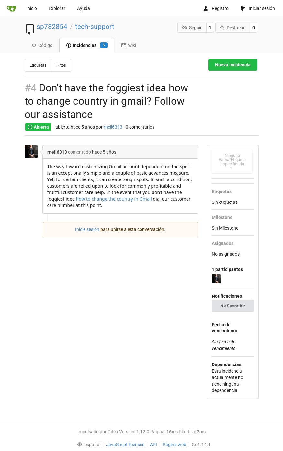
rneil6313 (113, 127)
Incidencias (87, 45)
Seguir (192, 27)
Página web (174, 444)
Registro (216, 8)
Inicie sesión (87, 229)
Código (41, 45)
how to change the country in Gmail (114, 199)
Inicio (31, 8)
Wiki (128, 45)
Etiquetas (38, 65)
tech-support (94, 26)
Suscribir (233, 305)
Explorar (57, 8)
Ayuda (83, 8)
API (153, 444)
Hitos (61, 65)
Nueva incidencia (233, 64)
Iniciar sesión (257, 8)
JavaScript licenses (125, 444)
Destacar (232, 27)
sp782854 (52, 26)
